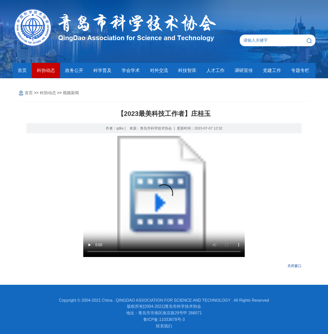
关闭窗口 (294, 266)
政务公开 (74, 70)
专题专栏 (300, 70)
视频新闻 (71, 93)
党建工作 (272, 70)
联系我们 (164, 326)
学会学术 (131, 70)
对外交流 (159, 70)
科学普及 (102, 70)
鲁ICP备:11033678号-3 (164, 319)
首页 (22, 70)
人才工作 (215, 70)
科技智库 (187, 70)
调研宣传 (244, 70)
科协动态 (46, 70)
